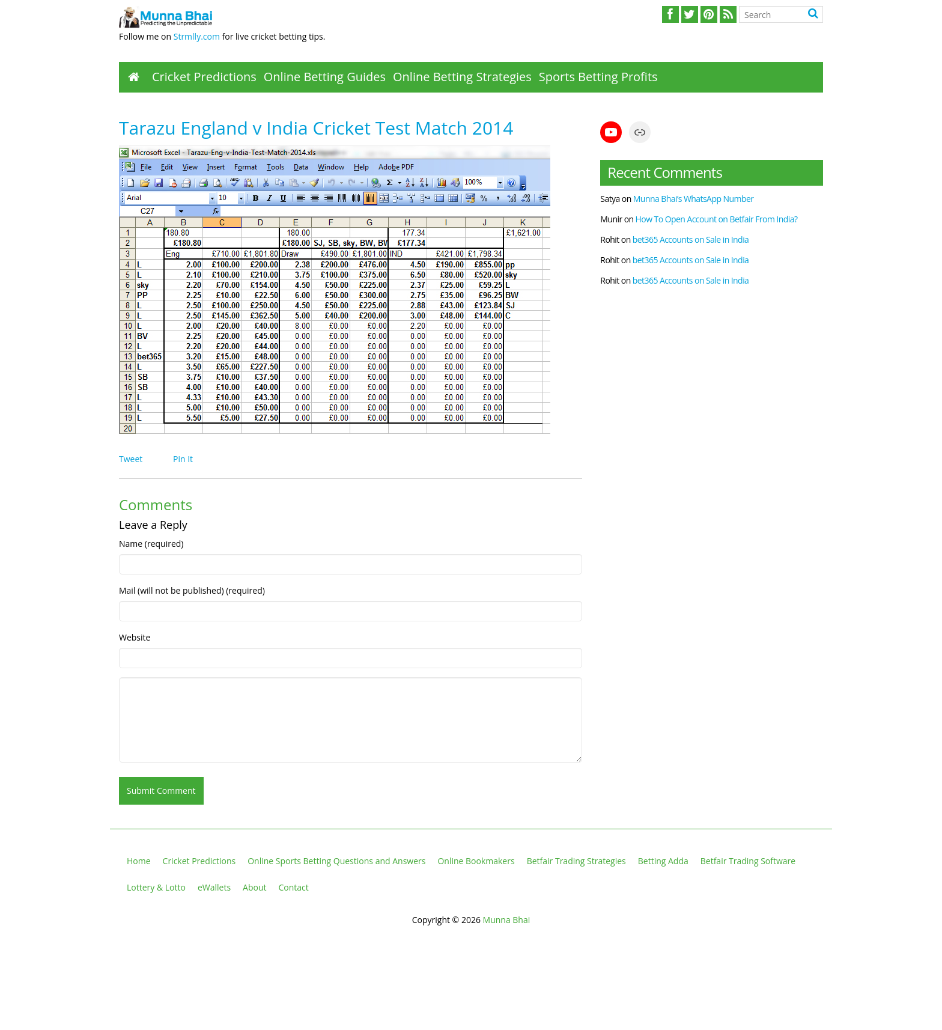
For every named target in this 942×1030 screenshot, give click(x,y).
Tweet (130, 459)
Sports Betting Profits (598, 77)
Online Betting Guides (325, 77)
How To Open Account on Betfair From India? (717, 219)
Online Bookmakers (475, 861)
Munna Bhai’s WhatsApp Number (693, 198)
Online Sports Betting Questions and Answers (336, 861)
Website (134, 637)
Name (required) (151, 543)
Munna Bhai (506, 919)
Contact (294, 887)
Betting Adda (663, 861)
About (254, 887)
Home (139, 861)
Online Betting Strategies (462, 77)
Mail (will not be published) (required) (192, 590)
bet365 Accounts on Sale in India (691, 239)
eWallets (214, 887)
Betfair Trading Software (747, 861)
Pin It (183, 459)
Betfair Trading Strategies (576, 861)
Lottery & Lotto (156, 887)
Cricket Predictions (204, 77)
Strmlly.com (197, 36)
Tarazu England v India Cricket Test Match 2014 (316, 127)
